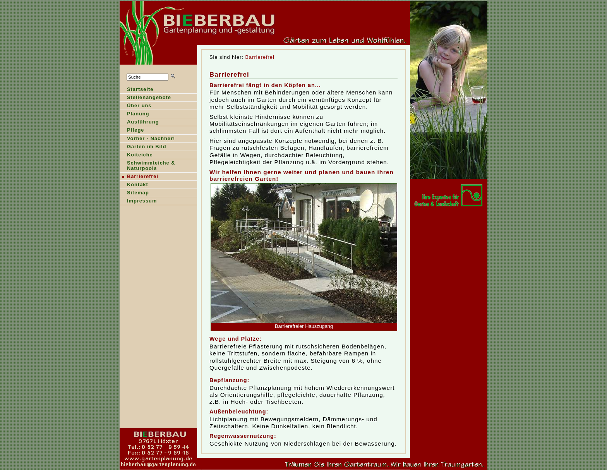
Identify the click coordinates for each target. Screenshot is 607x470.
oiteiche (136, 155)
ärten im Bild (143, 147)
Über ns (135, 106)
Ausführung (139, 122)
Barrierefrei (259, 57)
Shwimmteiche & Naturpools (147, 166)
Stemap (134, 193)
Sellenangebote (145, 98)
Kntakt (134, 185)
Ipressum (138, 201)
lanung (134, 114)
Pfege (132, 130)
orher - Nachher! (147, 139)
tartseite (136, 90)
